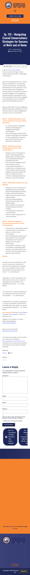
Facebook (5, 314)
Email (4, 402)
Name (4, 396)
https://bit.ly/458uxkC (9, 323)
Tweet (4, 352)
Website (4, 409)
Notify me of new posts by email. (13, 421)
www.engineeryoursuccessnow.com (13, 341)
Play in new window (14, 70)
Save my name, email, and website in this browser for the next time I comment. (13, 417)
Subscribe (23, 571)
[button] (15, 10)
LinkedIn (24, 312)
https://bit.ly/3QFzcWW (9, 331)
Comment (5, 375)
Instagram (15, 314)
